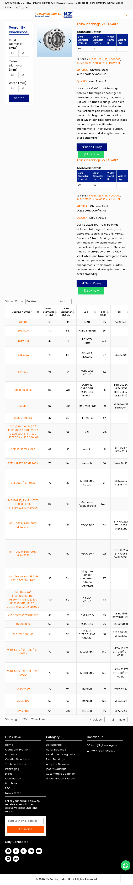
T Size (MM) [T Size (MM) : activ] (103, 312)
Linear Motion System (60, 778)
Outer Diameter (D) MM (66, 312)
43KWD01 (114, 63)
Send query (92, 147)
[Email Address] (25, 821)
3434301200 (84, 63)
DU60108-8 (23, 624)
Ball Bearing (54, 745)
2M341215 (23, 330)
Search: (93, 301)
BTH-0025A (100, 63)
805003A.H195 (23, 390)
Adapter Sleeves (57, 764)
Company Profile (16, 749)
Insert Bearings (56, 769)
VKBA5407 (23, 701)
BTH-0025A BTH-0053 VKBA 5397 (23, 525)
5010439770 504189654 (23, 463)
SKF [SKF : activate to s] (120, 312)
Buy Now (91, 154)
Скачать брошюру (65, 2)
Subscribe (25, 829)
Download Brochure (44, 2)
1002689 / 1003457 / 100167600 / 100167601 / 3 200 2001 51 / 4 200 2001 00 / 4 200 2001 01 (23, 432)
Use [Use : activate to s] (86, 312)
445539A (23, 355)
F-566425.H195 (98, 59)
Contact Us (13, 778)
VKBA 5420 (23, 688)
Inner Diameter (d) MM (48, 312)
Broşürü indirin (105, 2)
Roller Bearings (56, 749)
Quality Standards (17, 759)
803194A (23, 372)
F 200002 (114, 59)
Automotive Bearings (60, 773)
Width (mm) (17, 83)
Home (9, 745)
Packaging (12, 769)
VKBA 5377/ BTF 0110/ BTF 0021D (23, 651)
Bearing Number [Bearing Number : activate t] (21, 312)
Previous (96, 720)
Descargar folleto (86, 2)
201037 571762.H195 (23, 449)
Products (11, 754)
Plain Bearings (55, 759)
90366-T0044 (23, 418)
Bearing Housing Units (61, 754)
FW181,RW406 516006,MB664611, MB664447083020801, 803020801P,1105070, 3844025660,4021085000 (23, 600)
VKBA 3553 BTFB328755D (23, 615)
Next (122, 720)
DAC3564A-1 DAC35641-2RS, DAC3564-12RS (23, 578)
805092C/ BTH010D (23, 483)
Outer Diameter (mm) (16, 65)
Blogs (9, 773)
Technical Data (15, 764)
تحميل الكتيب (21, 7)
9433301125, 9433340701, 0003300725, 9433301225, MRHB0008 (23, 504)
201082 (23, 322)
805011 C (23, 406)
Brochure (11, 783)
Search (19, 98)
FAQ (7, 788)
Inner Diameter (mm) (16, 44)
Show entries (20, 301)
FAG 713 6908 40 (23, 634)
